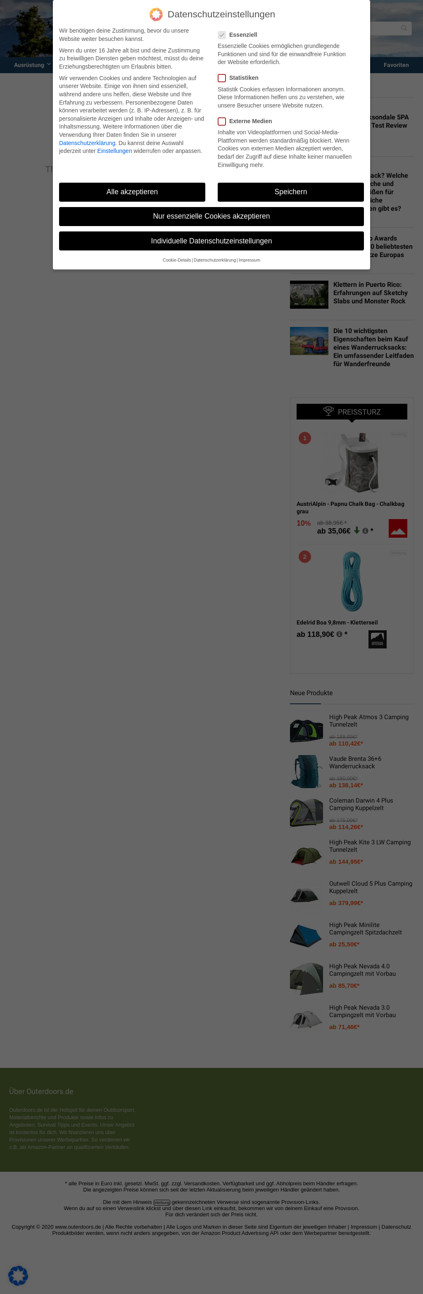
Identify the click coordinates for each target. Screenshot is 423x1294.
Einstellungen (114, 151)
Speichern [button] (291, 192)
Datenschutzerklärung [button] (215, 259)
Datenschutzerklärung (87, 143)
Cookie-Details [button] (177, 259)
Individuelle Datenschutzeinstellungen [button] (211, 241)
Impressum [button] (249, 259)
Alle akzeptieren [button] (132, 192)
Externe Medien (248, 121)
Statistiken (242, 78)
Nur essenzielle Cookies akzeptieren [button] (211, 216)
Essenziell (241, 35)
